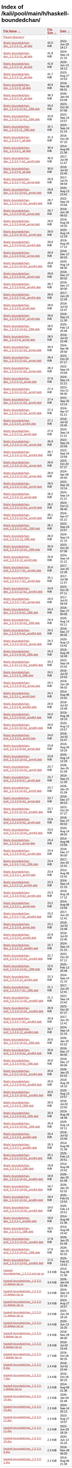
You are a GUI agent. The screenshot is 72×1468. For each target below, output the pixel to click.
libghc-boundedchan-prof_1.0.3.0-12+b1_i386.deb (21, 548)
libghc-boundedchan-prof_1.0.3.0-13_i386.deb (19, 537)
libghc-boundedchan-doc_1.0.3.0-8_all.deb (17, 170)
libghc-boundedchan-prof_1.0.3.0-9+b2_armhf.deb (21, 821)
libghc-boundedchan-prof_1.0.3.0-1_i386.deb (18, 1167)
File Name (10, 31)
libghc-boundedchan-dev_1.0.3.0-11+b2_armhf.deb (22, 401)
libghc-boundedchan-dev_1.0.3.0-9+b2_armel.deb (21, 254)
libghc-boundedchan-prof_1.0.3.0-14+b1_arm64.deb (23, 1188)
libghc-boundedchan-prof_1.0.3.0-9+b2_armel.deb (21, 800)
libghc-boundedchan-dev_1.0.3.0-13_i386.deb (19, 128)
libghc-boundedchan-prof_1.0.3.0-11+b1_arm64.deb (23, 453)
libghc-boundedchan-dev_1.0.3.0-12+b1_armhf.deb (22, 391)
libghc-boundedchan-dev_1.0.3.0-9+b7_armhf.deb (21, 317)
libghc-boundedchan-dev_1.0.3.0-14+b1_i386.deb (21, 1041)
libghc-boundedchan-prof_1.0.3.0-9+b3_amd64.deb (22, 1083)
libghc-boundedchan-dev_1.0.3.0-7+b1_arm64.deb (22, 296)
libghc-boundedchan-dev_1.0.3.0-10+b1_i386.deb (21, 621)
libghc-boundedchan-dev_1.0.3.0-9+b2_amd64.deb (22, 632)
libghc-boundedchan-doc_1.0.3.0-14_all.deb (17, 97)
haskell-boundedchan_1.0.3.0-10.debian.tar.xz (22, 1324)
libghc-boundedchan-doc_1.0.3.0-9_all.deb (17, 86)
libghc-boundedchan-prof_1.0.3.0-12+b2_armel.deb (22, 475)
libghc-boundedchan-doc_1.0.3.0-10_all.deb (17, 65)
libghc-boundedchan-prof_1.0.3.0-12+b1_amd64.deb (23, 1010)
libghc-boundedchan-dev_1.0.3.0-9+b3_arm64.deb (22, 244)
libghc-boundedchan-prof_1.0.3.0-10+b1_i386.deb (21, 1125)
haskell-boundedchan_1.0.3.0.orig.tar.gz (23, 1272)
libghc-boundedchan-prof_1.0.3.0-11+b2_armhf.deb (22, 485)
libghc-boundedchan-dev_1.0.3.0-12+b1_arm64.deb (22, 590)
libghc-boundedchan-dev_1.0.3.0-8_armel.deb (19, 338)
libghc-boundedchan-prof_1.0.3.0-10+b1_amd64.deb (23, 1094)
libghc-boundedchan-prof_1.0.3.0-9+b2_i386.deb (20, 1062)
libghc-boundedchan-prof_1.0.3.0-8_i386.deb (18, 1104)
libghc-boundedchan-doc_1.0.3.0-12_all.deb (17, 76)
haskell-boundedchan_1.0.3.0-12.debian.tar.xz (22, 1303)
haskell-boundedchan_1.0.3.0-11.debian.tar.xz (22, 1314)
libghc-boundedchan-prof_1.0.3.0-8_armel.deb (19, 926)
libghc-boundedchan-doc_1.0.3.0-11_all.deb (17, 44)
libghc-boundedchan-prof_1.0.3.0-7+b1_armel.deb (21, 600)
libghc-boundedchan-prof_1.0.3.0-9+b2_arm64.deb (22, 852)
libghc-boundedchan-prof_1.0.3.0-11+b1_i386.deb (21, 527)
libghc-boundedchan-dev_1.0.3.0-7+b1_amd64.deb (22, 915)
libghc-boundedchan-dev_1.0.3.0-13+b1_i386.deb (21, 328)
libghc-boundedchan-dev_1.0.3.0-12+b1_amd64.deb (23, 810)
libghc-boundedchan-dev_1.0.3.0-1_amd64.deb (20, 1219)
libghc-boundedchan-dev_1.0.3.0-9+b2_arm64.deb (22, 286)
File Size (50, 31)
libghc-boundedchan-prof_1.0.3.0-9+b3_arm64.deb (22, 894)
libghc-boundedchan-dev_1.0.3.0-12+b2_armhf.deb (22, 411)
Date (63, 31)
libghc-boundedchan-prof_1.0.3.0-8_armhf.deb (19, 737)
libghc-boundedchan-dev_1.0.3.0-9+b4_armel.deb (21, 223)
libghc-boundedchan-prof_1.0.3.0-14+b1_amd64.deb (23, 1240)
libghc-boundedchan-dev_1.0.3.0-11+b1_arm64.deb (22, 202)
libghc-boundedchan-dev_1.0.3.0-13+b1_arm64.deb (22, 1157)
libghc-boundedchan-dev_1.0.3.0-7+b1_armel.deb (21, 181)
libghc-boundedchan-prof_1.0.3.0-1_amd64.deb (20, 1146)
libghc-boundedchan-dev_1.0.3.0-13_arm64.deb (20, 884)
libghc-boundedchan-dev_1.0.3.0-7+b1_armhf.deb (21, 160)
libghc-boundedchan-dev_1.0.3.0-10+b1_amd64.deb (23, 726)
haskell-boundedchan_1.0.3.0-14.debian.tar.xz (22, 1282)
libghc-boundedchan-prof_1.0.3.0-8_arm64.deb (19, 936)
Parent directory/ (13, 37)
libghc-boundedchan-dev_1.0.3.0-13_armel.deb (20, 380)
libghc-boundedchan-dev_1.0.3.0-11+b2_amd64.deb (23, 663)
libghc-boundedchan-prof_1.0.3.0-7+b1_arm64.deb (22, 569)
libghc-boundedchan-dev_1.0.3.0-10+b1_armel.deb (22, 191)
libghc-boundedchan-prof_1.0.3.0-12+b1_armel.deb (22, 464)
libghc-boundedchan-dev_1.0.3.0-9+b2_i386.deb (20, 611)
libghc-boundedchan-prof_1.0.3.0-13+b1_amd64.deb (23, 1261)
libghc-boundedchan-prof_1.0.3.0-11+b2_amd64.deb (23, 999)
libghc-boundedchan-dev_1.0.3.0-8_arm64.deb (19, 422)
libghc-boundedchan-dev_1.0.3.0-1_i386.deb (18, 1230)
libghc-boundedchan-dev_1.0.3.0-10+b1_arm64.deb (22, 265)
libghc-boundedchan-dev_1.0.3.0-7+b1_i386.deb (20, 863)
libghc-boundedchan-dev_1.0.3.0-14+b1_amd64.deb (23, 1177)
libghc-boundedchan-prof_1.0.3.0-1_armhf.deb (19, 873)
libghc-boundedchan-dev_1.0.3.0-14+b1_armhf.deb (22, 789)
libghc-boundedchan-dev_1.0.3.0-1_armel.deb (19, 842)
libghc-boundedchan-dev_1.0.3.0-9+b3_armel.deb (21, 212)
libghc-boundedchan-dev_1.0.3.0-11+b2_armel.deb (22, 370)
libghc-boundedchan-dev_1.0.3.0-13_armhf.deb (20, 433)
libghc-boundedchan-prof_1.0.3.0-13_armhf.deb (20, 558)
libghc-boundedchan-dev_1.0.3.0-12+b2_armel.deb (22, 349)
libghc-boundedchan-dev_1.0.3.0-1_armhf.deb (19, 695)
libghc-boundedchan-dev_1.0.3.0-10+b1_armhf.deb (22, 233)
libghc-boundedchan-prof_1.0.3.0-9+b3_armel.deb (21, 684)
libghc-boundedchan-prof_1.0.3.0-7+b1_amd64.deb (22, 1020)
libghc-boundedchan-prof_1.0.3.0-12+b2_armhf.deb (22, 516)
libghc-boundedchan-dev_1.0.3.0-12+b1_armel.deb (22, 359)
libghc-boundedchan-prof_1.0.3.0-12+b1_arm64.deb (23, 957)
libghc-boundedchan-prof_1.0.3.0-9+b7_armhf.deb (21, 779)
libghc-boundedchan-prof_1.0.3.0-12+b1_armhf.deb (22, 506)
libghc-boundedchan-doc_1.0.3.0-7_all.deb (17, 139)
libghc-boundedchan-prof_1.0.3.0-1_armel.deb (19, 905)
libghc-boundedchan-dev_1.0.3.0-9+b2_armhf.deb (21, 275)
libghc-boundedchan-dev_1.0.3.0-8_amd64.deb (20, 705)
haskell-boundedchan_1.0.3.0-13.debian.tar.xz (22, 1293)
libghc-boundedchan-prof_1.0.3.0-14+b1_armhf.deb (22, 768)
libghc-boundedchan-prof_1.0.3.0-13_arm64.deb (20, 978)
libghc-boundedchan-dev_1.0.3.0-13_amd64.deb (20, 947)
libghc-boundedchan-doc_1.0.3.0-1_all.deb (17, 149)
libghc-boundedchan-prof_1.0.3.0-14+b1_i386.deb (21, 1251)
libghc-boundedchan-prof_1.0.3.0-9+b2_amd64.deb (22, 1052)
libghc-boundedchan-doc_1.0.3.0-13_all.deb (17, 55)
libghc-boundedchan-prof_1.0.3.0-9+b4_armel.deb (21, 747)
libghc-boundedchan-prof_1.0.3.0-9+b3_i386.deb (20, 1115)
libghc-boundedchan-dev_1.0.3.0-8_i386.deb (18, 674)
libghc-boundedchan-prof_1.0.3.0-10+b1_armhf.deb (22, 758)
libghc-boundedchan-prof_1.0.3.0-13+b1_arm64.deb (23, 1209)
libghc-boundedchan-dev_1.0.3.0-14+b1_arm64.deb (22, 1072)
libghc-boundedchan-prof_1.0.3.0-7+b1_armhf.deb (21, 579)
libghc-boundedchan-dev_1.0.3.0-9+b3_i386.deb (20, 653)
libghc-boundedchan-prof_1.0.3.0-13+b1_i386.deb (21, 968)
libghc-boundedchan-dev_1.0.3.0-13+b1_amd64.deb (23, 1198)
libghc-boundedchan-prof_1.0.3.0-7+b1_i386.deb (20, 989)
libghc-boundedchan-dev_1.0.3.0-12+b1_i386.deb (21, 107)
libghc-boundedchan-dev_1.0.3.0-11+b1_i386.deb (21, 118)
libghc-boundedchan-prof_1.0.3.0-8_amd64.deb (20, 1135)
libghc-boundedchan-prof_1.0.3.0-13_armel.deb (20, 495)
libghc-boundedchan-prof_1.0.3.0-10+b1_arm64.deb (23, 831)
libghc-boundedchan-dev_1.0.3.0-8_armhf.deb (19, 307)
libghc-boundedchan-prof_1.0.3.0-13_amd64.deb (20, 1030)
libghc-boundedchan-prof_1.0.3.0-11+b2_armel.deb (22, 443)
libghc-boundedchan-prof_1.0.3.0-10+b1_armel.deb (22, 642)
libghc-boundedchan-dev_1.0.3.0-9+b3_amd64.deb (22, 716)
